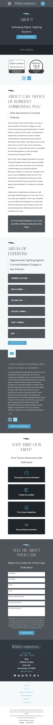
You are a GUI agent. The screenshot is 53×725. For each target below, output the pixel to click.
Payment (26, 699)
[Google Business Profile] (19, 675)
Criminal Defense (26, 695)
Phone (11, 585)
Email (10, 591)
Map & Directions (26, 671)
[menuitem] (21, 722)
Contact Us (26, 702)
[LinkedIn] (23, 675)
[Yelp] (38, 675)
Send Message (26, 633)
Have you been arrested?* (16, 596)
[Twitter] (30, 675)
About (26, 689)
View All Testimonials (19, 426)
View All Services (17, 343)
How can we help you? (15, 608)
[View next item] (29, 78)
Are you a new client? (15, 602)
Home (27, 685)
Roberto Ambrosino (26, 692)
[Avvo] (34, 675)
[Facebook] (15, 675)
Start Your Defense (26, 37)
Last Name (12, 579)
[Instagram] (26, 675)
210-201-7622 (26, 655)
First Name (12, 573)
